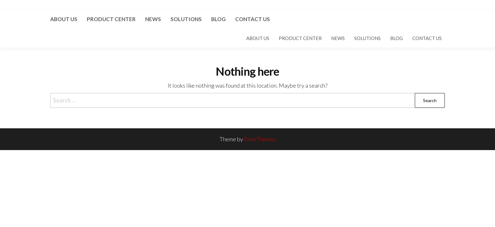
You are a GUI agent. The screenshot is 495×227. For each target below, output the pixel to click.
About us (63, 19)
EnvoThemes (260, 139)
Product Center (111, 19)
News (153, 19)
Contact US (252, 19)
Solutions (186, 19)
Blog (218, 19)
